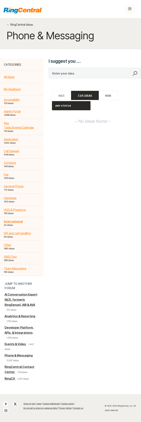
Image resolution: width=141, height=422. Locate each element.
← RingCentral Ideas (20, 24)
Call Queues (11, 151)
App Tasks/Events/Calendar (19, 125)
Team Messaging (15, 268)
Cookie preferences (51, 403)
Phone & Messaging (19, 355)
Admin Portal (12, 111)
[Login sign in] (129, 8)
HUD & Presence (15, 210)
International (13, 221)
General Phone (14, 186)
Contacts (10, 163)
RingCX (10, 378)
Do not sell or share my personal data (40, 408)
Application (11, 139)
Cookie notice (67, 403)
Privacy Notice (65, 408)
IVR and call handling (17, 233)
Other (7, 245)
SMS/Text (10, 257)
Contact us (78, 408)
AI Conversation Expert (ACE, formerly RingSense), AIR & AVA (21, 300)
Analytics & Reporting (20, 316)
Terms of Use (29, 403)
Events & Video (15, 344)
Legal (39, 403)
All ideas (9, 77)
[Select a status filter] (71, 105)
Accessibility (12, 99)
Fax (6, 174)
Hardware (10, 198)
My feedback (12, 89)
